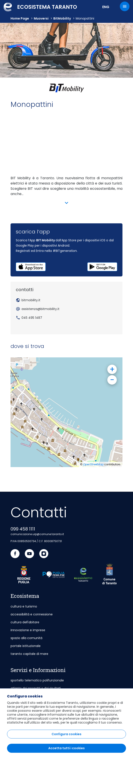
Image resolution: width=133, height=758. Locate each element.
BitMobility (62, 18)
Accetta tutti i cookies (66, 748)
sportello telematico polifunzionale (37, 680)
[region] (66, 723)
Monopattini (85, 18)
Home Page (20, 18)
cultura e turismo (24, 606)
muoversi (41, 18)
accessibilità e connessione (32, 614)
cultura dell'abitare (25, 622)
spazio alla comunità (26, 638)
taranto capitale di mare (29, 654)
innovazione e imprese (28, 630)
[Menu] (124, 6)
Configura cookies (66, 734)
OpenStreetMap (93, 464)
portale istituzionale (26, 646)
